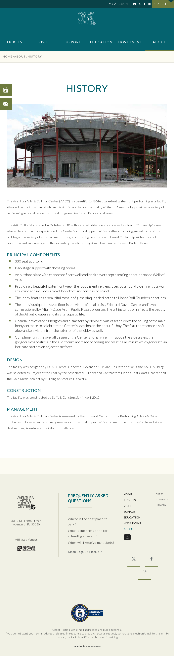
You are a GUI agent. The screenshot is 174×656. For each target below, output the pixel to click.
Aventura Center (87, 20)
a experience (86, 646)
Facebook (144, 4)
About (159, 42)
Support (72, 42)
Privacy (161, 505)
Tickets (14, 42)
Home (7, 56)
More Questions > (85, 551)
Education (101, 42)
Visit (43, 42)
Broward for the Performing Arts (26, 548)
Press (159, 494)
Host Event (130, 42)
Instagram (149, 4)
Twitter (139, 4)
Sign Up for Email (134, 4)
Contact (162, 499)
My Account (119, 4)
